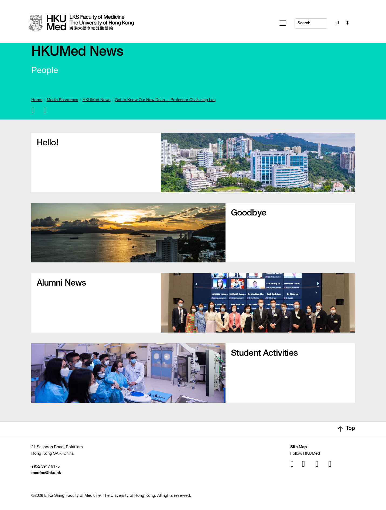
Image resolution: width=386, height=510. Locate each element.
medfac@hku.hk (46, 473)
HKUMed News (97, 100)
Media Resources (62, 100)
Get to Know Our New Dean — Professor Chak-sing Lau (165, 100)
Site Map (298, 447)
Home (36, 100)
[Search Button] (336, 22)
